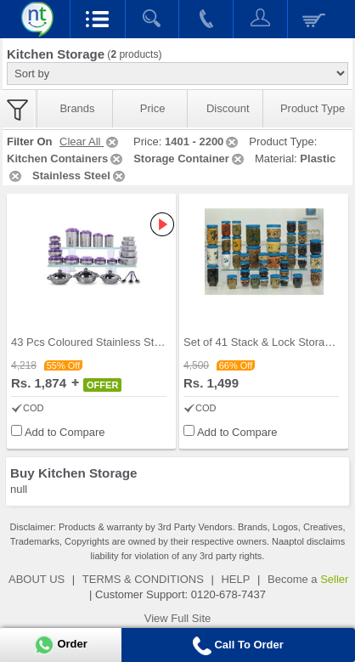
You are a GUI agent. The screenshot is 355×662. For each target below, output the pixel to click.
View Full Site (177, 618)
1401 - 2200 (202, 141)
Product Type (312, 108)
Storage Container (189, 158)
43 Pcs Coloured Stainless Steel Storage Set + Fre (135, 342)
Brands (76, 108)
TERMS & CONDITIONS (143, 579)
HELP (235, 579)
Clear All (90, 141)
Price (153, 108)
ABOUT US (36, 579)
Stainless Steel (79, 175)
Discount (228, 108)
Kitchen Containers (66, 158)
